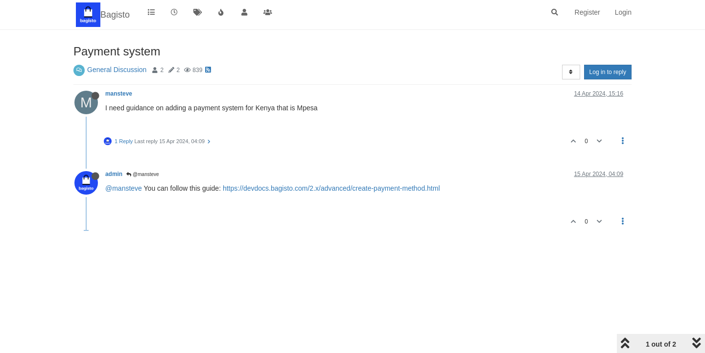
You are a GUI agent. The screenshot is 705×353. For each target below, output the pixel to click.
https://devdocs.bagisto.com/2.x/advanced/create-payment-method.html (331, 188)
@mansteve (142, 174)
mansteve (118, 93)
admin (113, 174)
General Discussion (116, 70)
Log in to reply (607, 72)
